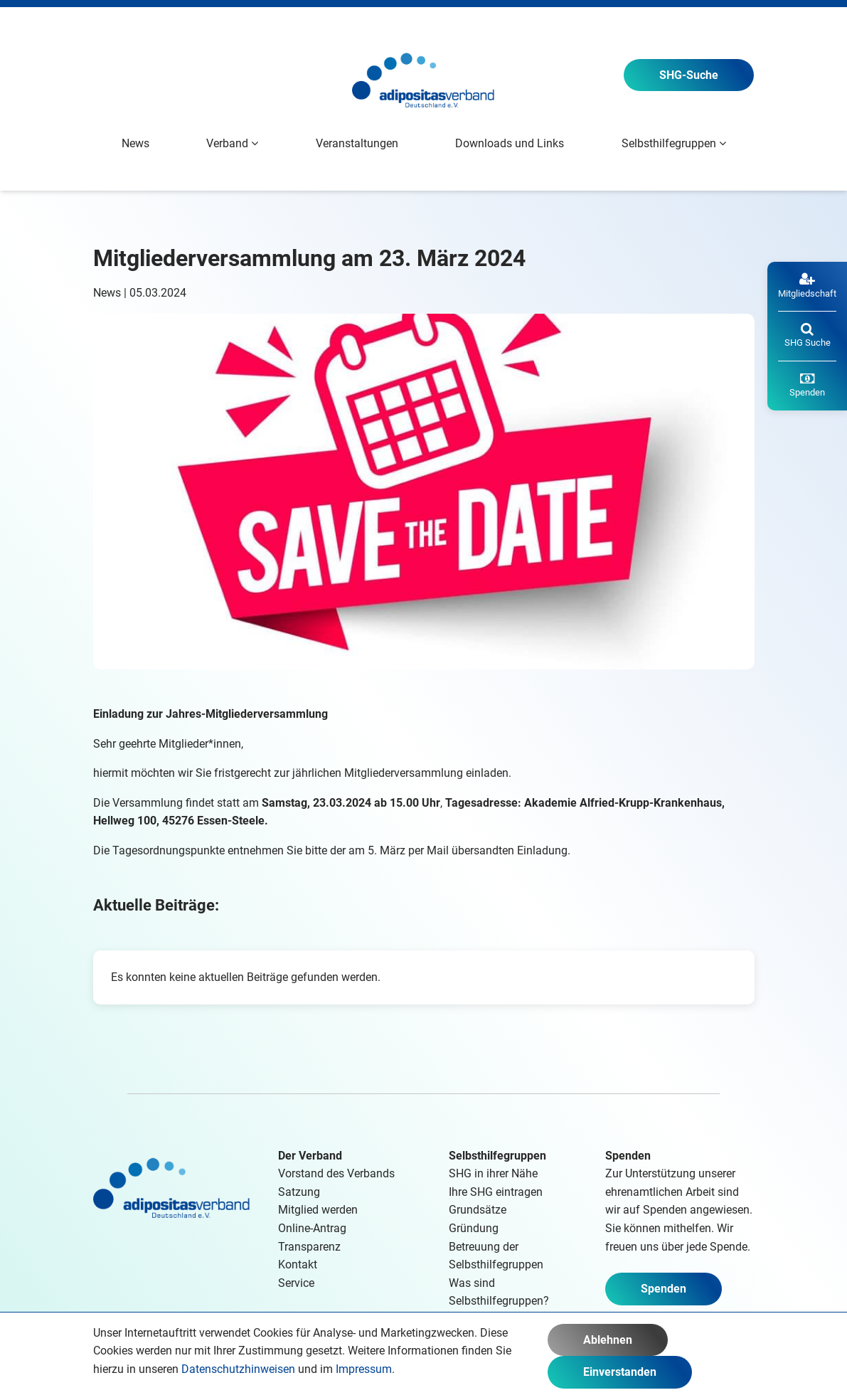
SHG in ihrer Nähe (493, 1173)
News (135, 143)
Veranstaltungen (357, 143)
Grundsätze (477, 1209)
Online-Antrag (312, 1228)
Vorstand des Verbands (336, 1173)
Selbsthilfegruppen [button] (674, 143)
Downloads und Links (509, 143)
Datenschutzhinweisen (238, 1369)
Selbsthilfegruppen (497, 1155)
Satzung (299, 1192)
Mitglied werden (318, 1209)
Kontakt (297, 1264)
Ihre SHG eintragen (496, 1192)
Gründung (474, 1228)
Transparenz (309, 1246)
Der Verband (310, 1155)
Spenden (663, 1288)
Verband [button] (232, 143)
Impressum (364, 1369)
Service (296, 1283)
